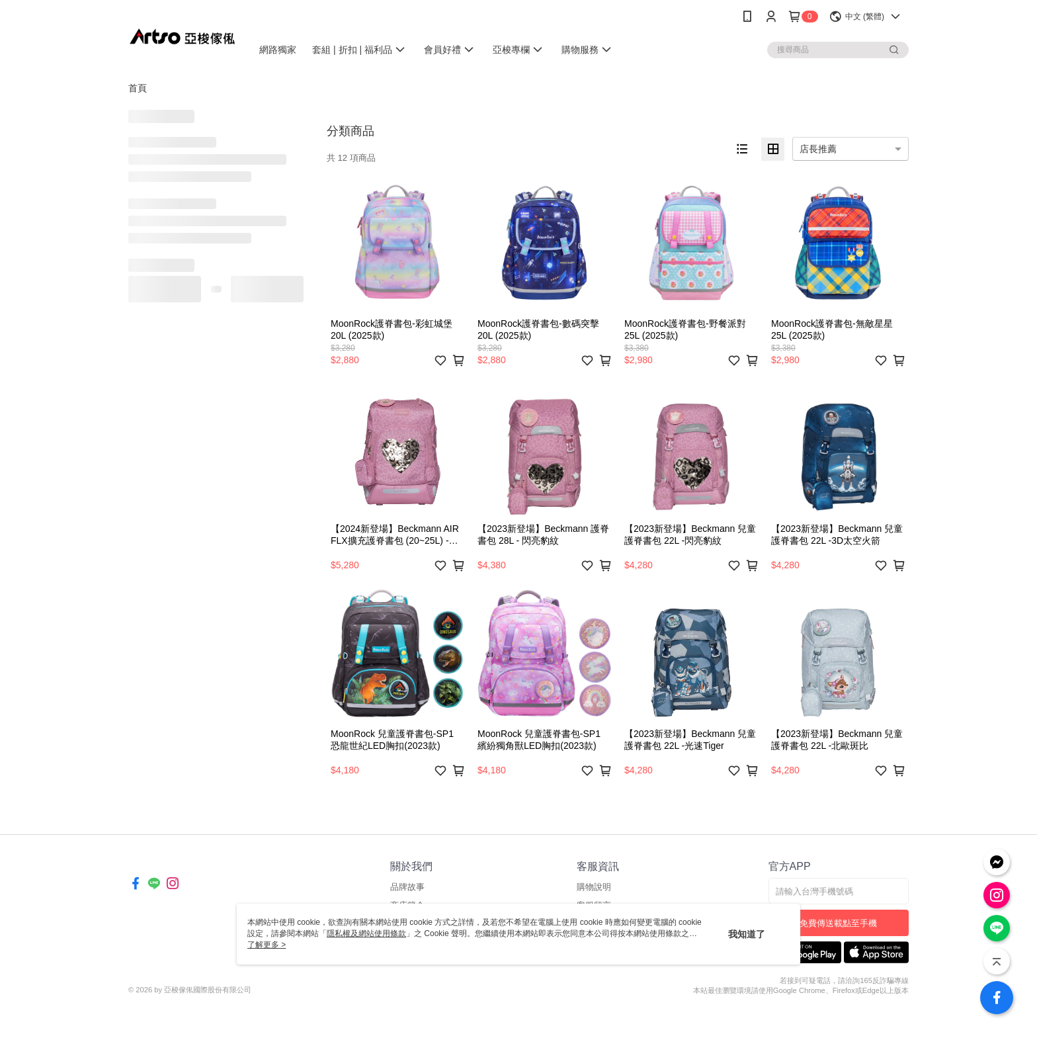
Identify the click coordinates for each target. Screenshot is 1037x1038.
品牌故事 (407, 887)
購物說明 (594, 887)
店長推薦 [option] (818, 149)
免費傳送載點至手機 (838, 923)
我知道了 (746, 934)
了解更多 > (266, 944)
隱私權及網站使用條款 (366, 933)
